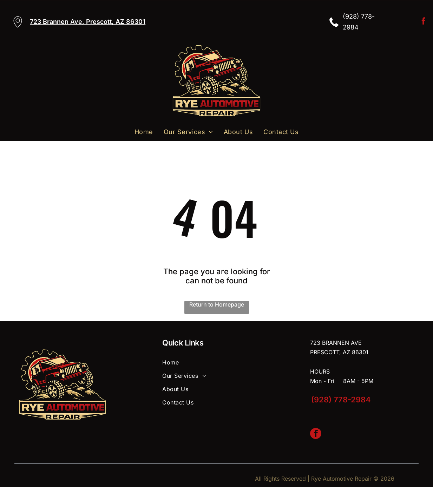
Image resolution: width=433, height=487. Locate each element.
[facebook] (423, 22)
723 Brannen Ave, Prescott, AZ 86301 (87, 21)
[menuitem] (143, 131)
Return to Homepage (216, 304)
